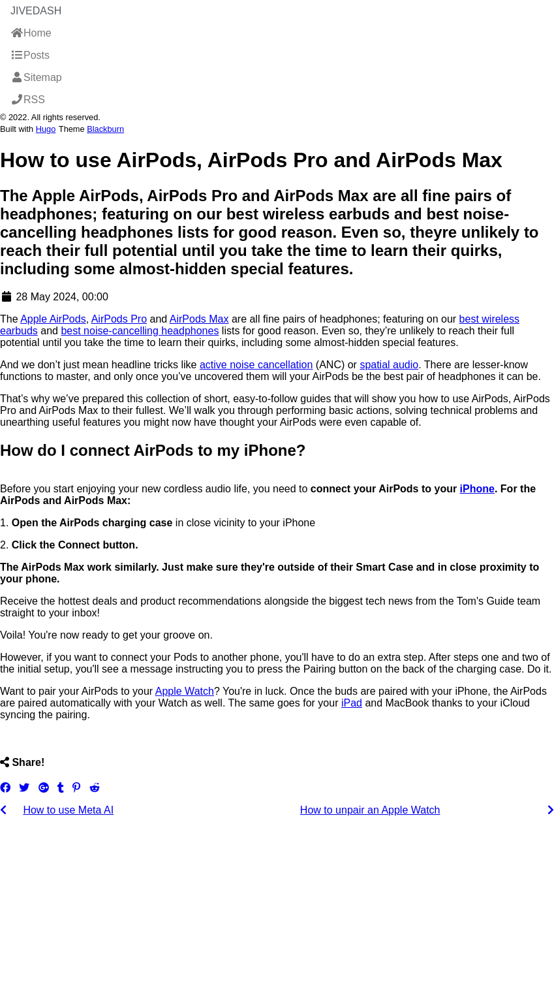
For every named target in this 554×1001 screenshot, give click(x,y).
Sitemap (36, 77)
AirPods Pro (119, 319)
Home (31, 33)
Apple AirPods (53, 319)
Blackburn (105, 129)
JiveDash (35, 10)
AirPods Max (199, 319)
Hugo (46, 129)
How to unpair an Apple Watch (370, 810)
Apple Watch (184, 691)
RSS (27, 99)
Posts (30, 55)
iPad (351, 702)
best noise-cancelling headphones (140, 330)
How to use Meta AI (68, 810)
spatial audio (389, 364)
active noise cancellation (256, 364)
